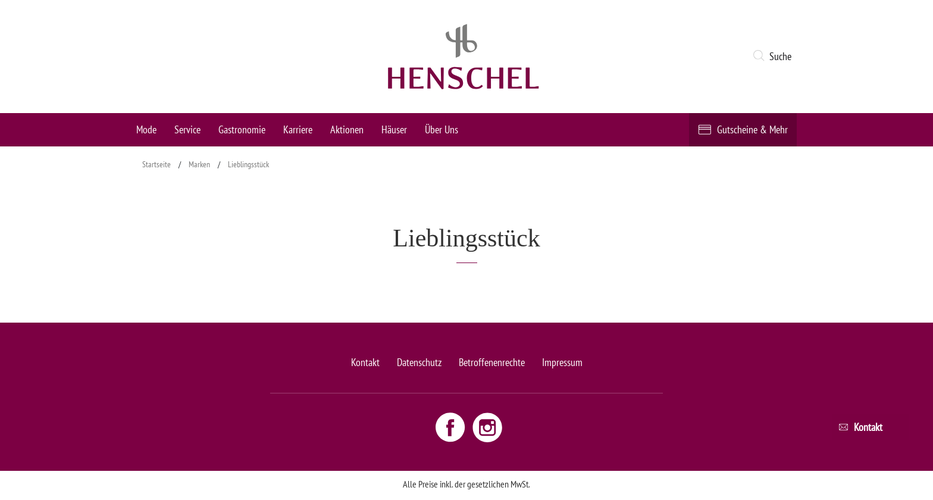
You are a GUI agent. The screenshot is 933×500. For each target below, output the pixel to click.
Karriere (297, 129)
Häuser (394, 129)
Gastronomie (241, 129)
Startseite (156, 164)
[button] (774, 56)
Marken (199, 164)
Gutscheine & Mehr (752, 129)
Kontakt (365, 362)
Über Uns (441, 129)
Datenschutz (419, 362)
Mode (146, 129)
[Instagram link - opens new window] (487, 427)
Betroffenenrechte (492, 362)
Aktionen (347, 129)
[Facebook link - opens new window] (452, 427)
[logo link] (463, 56)
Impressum (562, 362)
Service (187, 129)
